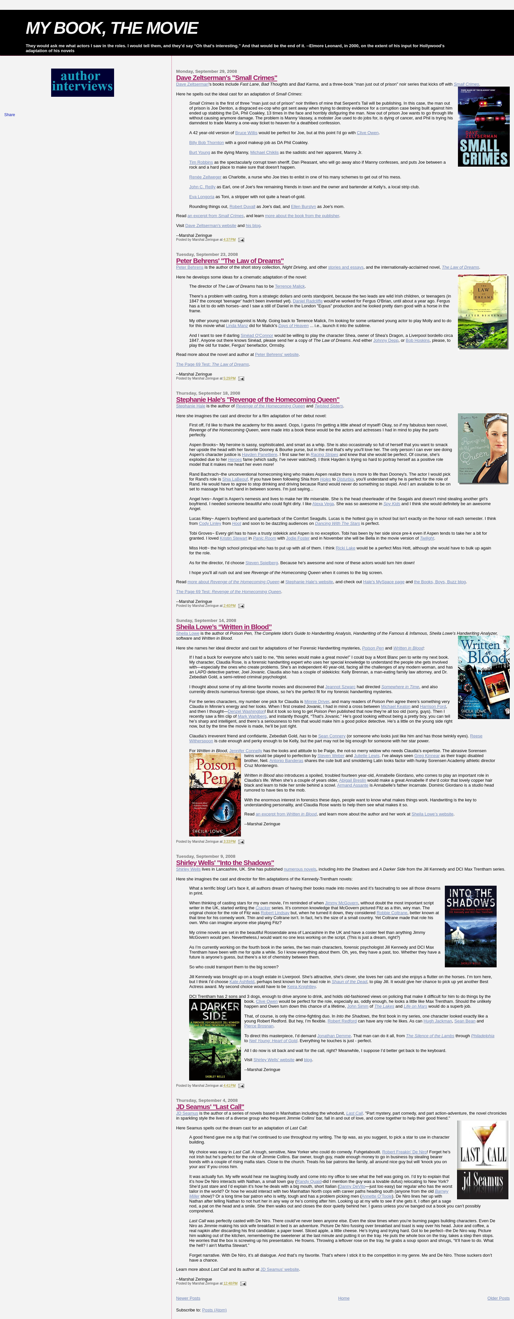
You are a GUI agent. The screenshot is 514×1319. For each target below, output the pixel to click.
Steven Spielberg (262, 562)
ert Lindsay (278, 912)
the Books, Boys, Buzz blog (440, 581)
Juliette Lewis (367, 755)
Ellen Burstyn (303, 206)
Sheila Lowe (187, 633)
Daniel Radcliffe (308, 301)
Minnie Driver (316, 701)
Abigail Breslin (352, 780)
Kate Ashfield (241, 981)
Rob (265, 912)
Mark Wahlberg (252, 716)
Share (9, 115)
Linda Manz (237, 325)
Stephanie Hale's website (309, 581)
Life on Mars (415, 1006)
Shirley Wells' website (273, 1059)
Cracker (263, 907)
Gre (418, 755)
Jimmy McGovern (341, 902)
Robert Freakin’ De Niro (404, 1151)
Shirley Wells (188, 869)
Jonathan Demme (334, 1035)
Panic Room (264, 538)
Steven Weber (331, 755)
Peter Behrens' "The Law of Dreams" (230, 260)
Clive (261, 1001)
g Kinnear (431, 755)
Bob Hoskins (418, 340)
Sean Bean (464, 1021)
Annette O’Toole (377, 1196)
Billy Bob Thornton (206, 142)
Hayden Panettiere (259, 454)
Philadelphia (482, 1035)
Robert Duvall (242, 206)
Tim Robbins (201, 162)
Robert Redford (342, 1021)
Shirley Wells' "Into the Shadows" (225, 862)
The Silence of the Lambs (430, 1035)
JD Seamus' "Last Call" (210, 1106)
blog (308, 1059)
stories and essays (346, 267)
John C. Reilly (202, 186)
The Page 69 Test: (212, 364)
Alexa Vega (323, 503)
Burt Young (199, 152)
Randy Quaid (309, 1181)
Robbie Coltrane (392, 912)
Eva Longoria (201, 196)
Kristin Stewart (233, 538)
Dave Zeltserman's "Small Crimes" (226, 77)
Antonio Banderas (286, 760)
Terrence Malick (290, 286)
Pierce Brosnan (258, 1025)
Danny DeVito (352, 1186)
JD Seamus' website (280, 1269)
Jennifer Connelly (245, 750)
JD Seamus (187, 1113)
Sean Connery (332, 735)
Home (344, 1298)
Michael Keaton (395, 706)
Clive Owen (368, 132)
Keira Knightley (301, 986)
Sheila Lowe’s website (432, 814)
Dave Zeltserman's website (210, 225)
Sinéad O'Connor (257, 335)
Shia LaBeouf (235, 479)
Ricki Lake (345, 548)
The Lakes (384, 1006)
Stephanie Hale (190, 405)
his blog (253, 225)
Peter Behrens (189, 267)
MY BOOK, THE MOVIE (112, 27)
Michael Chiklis (264, 152)
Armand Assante (352, 785)
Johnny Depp (386, 340)
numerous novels (300, 869)
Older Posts (498, 1298)
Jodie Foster (298, 538)
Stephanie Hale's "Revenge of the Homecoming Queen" (257, 399)
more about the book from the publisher (302, 215)
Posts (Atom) (214, 1310)
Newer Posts (188, 1298)
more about (233, 581)
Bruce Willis (246, 132)
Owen (272, 1001)
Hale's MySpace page (384, 581)
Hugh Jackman (438, 1021)
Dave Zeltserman (192, 84)
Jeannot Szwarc (340, 686)
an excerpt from (216, 215)
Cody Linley (210, 523)
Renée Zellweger (205, 177)
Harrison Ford (433, 706)
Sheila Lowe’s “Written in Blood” (224, 626)
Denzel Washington (246, 711)
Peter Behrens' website (277, 354)
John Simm (357, 1006)
